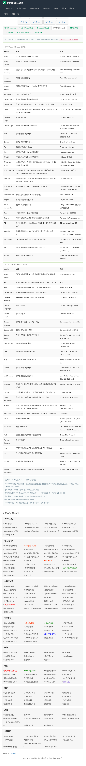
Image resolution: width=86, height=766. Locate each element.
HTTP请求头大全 (59, 28)
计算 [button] (71, 8)
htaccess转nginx (29, 671)
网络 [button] (56, 8)
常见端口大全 (68, 740)
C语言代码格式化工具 (31, 557)
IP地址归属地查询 (10, 652)
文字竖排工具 (28, 630)
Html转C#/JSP (9, 564)
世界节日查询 (48, 718)
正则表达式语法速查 (70, 572)
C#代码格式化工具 (10, 553)
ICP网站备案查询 (69, 678)
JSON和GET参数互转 (71, 531)
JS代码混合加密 (10, 549)
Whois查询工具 (49, 678)
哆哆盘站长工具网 (13, 2)
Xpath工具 (27, 575)
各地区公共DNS (9, 656)
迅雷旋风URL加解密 (51, 586)
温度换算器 (28, 700)
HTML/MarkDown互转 (51, 568)
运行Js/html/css (9, 575)
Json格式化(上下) (30, 524)
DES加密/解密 (68, 590)
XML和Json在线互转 (11, 531)
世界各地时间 (48, 715)
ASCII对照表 (8, 32)
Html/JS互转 (48, 560)
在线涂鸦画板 (9, 715)
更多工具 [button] (38, 32)
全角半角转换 (68, 634)
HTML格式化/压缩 (10, 546)
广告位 (23, 22)
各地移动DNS (68, 656)
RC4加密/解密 (9, 594)
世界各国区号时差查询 (32, 718)
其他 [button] (6, 14)
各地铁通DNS (9, 660)
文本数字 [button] (46, 8)
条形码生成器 (48, 601)
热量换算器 (8, 696)
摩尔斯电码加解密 (30, 597)
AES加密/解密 (49, 590)
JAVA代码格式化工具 (31, 553)
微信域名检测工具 (10, 671)
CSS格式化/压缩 (30, 546)
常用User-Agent (10, 28)
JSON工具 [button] (8, 8)
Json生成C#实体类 (10, 527)
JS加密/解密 (67, 546)
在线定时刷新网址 (50, 674)
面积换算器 (67, 693)
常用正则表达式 (49, 572)
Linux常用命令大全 (50, 747)
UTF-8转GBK (28, 605)
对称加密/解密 (29, 590)
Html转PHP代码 (29, 564)
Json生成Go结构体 (50, 527)
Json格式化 (8, 524)
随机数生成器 (48, 638)
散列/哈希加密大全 (10, 597)
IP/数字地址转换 (69, 601)
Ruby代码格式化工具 (11, 557)
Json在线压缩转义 (69, 524)
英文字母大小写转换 (11, 638)
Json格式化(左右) (50, 524)
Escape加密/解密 (10, 590)
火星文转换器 (28, 627)
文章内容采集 (49, 623)
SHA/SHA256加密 (69, 594)
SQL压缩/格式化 (29, 549)
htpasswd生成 (29, 601)
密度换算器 (48, 704)
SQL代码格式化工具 (51, 553)
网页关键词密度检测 (31, 682)
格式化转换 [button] (21, 8)
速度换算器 (67, 700)
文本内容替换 (48, 627)
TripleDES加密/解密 (50, 594)
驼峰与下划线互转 (50, 634)
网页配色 (66, 682)
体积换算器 (28, 696)
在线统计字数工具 (10, 630)
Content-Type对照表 (26, 28)
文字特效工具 (9, 634)
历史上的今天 (48, 725)
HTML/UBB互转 (29, 568)
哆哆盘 (13, 753)
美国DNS (47, 660)
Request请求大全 (43, 28)
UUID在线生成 (68, 597)
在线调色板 (67, 674)
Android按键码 (68, 608)
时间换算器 (48, 700)
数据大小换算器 (29, 704)
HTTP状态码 (73, 28)
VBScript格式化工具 (11, 560)
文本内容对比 (68, 627)
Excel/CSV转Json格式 (31, 531)
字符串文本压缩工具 (31, 634)
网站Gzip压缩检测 (10, 678)
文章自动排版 (29, 623)
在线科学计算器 (49, 693)
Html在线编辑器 (9, 623)
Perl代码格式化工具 (70, 557)
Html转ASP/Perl (49, 564)
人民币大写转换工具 (31, 638)
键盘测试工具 (9, 612)
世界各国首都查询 (69, 715)
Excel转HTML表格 (69, 564)
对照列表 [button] (16, 14)
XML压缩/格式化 (69, 549)
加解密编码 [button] (34, 8)
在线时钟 (27, 715)
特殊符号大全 (28, 725)
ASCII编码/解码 (68, 605)
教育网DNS (28, 660)
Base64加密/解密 (69, 586)
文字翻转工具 (48, 630)
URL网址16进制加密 (31, 586)
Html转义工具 (68, 560)
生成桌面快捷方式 (50, 671)
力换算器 (66, 704)
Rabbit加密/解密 (29, 594)
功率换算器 (67, 696)
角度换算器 (8, 704)
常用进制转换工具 (10, 641)
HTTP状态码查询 (50, 682)
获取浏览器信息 (49, 652)
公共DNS (66, 652)
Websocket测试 (29, 652)
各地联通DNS (48, 656)
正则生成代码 (9, 572)
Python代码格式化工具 (71, 553)
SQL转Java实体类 (69, 527)
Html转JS (27, 560)
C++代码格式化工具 (51, 557)
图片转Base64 (9, 605)
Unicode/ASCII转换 (50, 605)
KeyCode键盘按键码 (51, 608)
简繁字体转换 (68, 623)
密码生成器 (48, 597)
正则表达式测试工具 (70, 568)
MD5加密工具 (9, 586)
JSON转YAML (9, 535)
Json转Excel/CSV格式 (51, 531)
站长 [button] (63, 8)
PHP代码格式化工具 (51, 549)
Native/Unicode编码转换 (32, 608)
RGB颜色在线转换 (30, 641)
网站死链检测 (28, 678)
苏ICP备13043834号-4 (56, 758)
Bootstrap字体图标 (10, 747)
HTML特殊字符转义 (24, 32)
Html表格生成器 (9, 568)
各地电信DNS (29, 656)
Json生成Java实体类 (31, 527)
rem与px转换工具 (69, 671)
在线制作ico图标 (10, 674)
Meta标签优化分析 (10, 682)
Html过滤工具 (28, 572)
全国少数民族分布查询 (71, 718)
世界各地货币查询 (10, 718)
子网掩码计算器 (29, 693)
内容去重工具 (68, 630)
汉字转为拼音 (9, 627)
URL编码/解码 (9, 608)
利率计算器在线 (9, 693)
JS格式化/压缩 (49, 546)
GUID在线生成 (9, 601)
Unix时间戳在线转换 (70, 638)
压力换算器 (48, 696)
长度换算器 (8, 700)
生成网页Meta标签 (30, 674)
